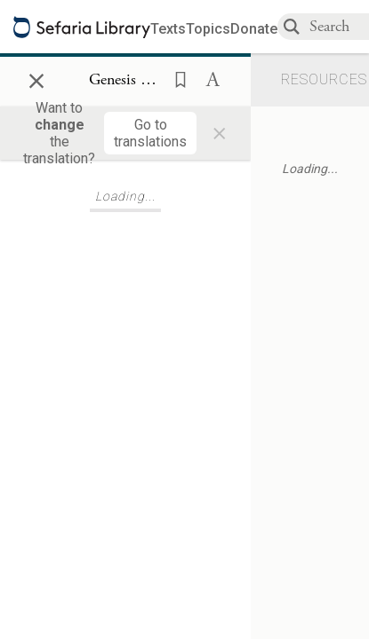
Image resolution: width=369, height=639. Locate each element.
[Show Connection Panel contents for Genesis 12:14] (125, 80)
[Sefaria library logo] (81, 27)
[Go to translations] (150, 133)
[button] (175, 78)
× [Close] (36, 78)
